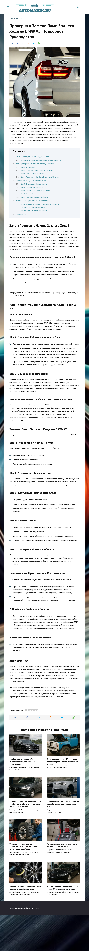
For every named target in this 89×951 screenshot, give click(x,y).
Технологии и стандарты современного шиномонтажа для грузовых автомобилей (24, 882)
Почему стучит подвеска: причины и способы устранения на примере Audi (63, 840)
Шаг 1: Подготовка (28, 167)
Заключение (21, 214)
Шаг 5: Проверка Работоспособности (34, 197)
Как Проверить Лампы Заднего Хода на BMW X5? (37, 164)
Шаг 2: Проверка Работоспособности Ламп (37, 170)
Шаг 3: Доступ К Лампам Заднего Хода (35, 190)
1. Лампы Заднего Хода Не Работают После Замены (40, 204)
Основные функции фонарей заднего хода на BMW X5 (41, 160)
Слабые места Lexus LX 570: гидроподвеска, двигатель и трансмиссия (22, 798)
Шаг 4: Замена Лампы (29, 194)
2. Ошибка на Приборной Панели (33, 207)
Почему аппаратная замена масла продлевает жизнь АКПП (62, 881)
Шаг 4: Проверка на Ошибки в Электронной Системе (40, 177)
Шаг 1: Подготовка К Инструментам (34, 184)
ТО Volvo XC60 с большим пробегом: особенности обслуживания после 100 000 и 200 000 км (25, 840)
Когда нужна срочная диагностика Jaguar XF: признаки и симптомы (62, 923)
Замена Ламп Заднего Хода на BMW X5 (32, 180)
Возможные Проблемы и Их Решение (32, 201)
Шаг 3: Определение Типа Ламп (32, 173)
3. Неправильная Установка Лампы (34, 210)
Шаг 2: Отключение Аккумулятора (33, 187)
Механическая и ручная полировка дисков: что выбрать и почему (25, 923)
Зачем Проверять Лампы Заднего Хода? (33, 157)
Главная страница (15, 18)
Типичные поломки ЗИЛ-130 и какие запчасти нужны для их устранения (63, 797)
